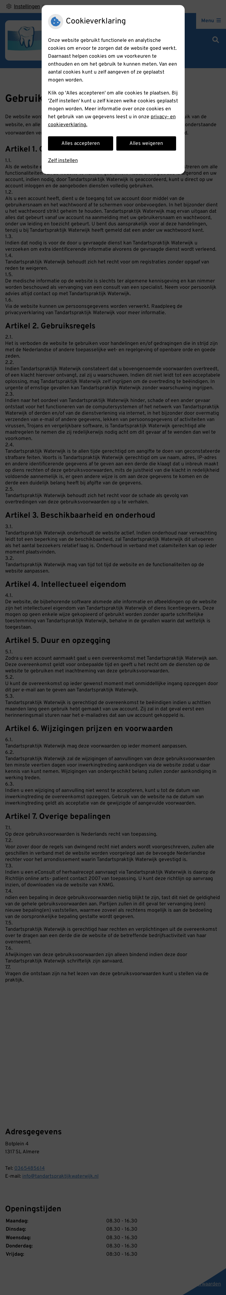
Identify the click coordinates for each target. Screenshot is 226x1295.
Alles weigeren (146, 143)
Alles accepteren (80, 143)
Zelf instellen (63, 161)
